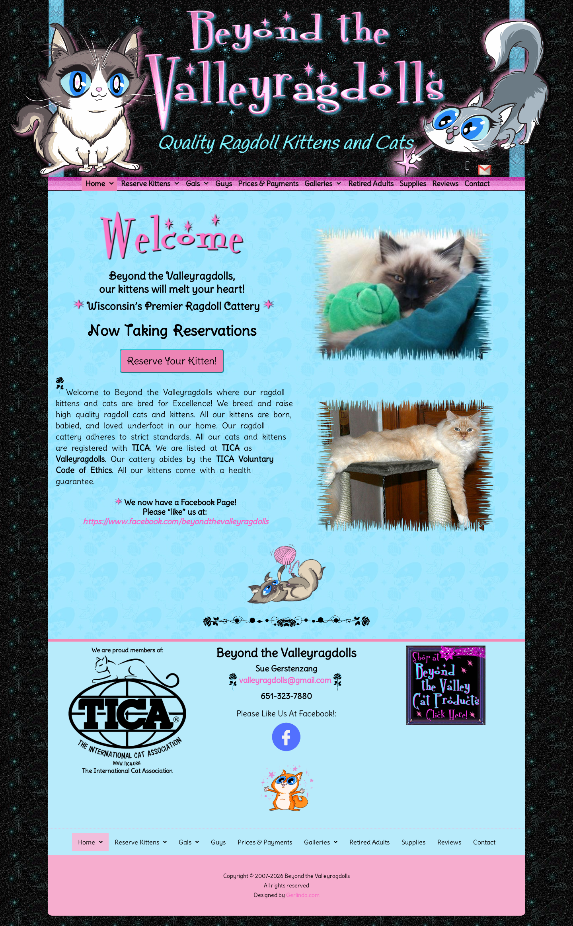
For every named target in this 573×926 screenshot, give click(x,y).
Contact (476, 183)
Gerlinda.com (303, 895)
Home (101, 183)
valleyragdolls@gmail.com (280, 680)
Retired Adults (371, 183)
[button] (90, 842)
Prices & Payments (268, 183)
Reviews (445, 183)
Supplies (413, 183)
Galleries (324, 183)
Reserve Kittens (151, 183)
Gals (198, 183)
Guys (223, 183)
